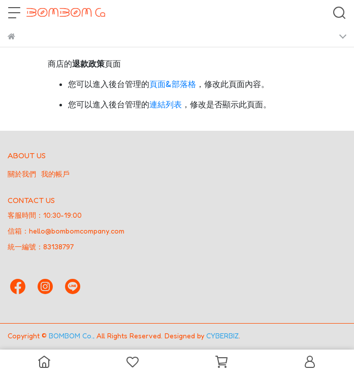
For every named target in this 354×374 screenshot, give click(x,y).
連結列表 (165, 104)
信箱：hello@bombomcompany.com (66, 230)
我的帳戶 (55, 173)
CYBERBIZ (222, 335)
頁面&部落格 (172, 84)
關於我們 (22, 173)
